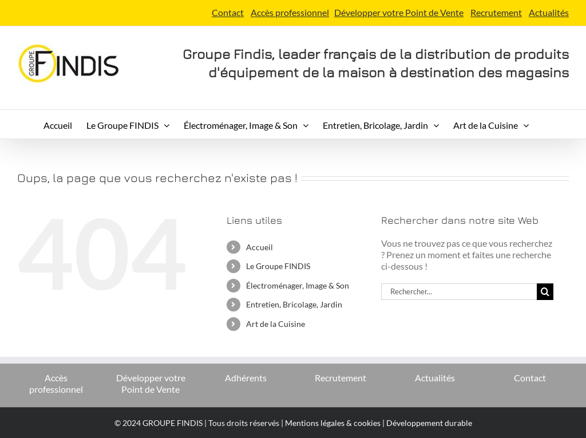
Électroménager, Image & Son (297, 285)
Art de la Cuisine (275, 324)
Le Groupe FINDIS (278, 266)
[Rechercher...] (459, 291)
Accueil (259, 247)
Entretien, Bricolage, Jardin (294, 304)
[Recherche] (545, 291)
